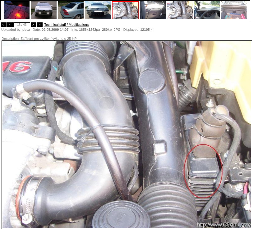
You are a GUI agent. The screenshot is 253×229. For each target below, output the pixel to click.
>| (40, 24)
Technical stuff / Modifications (66, 24)
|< (4, 24)
